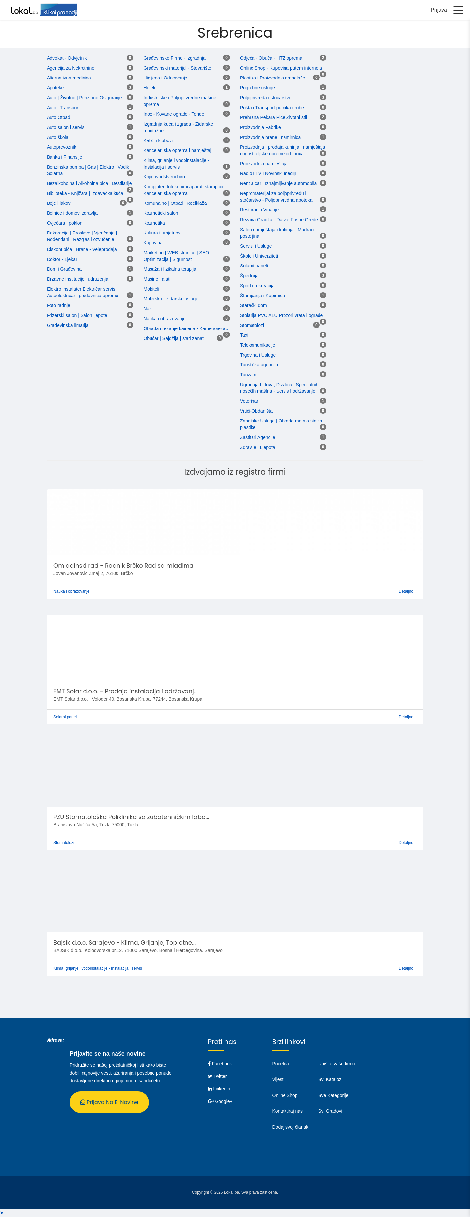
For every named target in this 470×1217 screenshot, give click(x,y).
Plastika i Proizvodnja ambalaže (272, 78)
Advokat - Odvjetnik (67, 58)
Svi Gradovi (330, 1111)
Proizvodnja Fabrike (260, 127)
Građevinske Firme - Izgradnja (174, 58)
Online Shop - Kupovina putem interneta (281, 68)
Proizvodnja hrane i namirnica (270, 137)
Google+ (220, 1101)
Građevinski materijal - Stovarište (177, 68)
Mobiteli (151, 289)
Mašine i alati (156, 279)
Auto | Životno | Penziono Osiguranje (84, 98)
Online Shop (285, 1095)
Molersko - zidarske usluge (170, 299)
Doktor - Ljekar (62, 259)
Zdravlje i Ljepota (257, 447)
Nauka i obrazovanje (164, 319)
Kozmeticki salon (160, 213)
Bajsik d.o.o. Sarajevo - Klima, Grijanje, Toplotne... (124, 943)
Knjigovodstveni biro (164, 177)
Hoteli (149, 88)
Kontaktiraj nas (287, 1111)
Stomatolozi (252, 325)
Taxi (244, 335)
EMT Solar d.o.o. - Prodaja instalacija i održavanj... (125, 691)
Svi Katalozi (330, 1079)
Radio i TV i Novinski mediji (268, 173)
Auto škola (57, 137)
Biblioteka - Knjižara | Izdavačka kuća (85, 193)
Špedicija (249, 276)
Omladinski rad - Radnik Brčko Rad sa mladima (123, 566)
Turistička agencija (259, 365)
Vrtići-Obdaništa (256, 411)
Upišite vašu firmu (336, 1064)
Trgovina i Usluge (258, 355)
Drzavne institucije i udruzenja (77, 279)
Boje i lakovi (59, 203)
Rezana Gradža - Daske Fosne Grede (279, 220)
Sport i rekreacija (257, 286)
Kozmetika (154, 223)
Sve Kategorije (333, 1095)
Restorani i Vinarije (259, 210)
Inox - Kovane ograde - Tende (173, 114)
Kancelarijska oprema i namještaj (177, 150)
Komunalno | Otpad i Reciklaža (175, 203)
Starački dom (253, 305)
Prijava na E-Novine (109, 1102)
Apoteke (55, 88)
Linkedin (219, 1089)
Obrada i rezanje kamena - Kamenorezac (185, 328)
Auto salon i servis (65, 127)
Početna (280, 1064)
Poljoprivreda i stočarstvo (265, 98)
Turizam (248, 375)
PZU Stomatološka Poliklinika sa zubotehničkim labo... (131, 817)
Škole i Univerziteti (259, 256)
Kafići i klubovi (158, 140)
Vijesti (278, 1079)
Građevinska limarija (68, 325)
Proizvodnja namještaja (264, 164)
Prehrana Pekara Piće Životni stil (273, 117)
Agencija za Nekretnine (70, 68)
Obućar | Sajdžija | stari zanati (173, 338)
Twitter (217, 1076)
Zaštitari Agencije (257, 437)
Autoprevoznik (61, 147)
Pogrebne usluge (257, 88)
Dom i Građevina (64, 269)
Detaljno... (408, 591)
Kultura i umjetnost (162, 233)
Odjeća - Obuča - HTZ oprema (271, 58)
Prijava (439, 10)
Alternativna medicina (69, 78)
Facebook (220, 1064)
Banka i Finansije (64, 157)
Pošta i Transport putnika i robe (272, 107)
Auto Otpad (58, 117)
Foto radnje (58, 305)
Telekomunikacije (257, 345)
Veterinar (249, 401)
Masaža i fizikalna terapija (169, 269)
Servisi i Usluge (256, 246)
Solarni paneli (254, 266)
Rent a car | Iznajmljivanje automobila (278, 183)
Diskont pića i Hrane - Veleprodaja (82, 249)
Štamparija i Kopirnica (262, 295)
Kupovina (152, 243)
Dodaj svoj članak (290, 1127)
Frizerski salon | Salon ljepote (77, 315)
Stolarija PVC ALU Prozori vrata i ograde (281, 315)
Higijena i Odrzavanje (165, 78)
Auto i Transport (63, 107)
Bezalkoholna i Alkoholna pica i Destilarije (89, 183)
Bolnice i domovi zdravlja (72, 213)
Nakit (148, 309)
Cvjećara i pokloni (65, 223)
